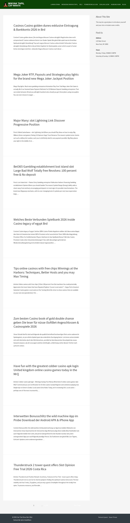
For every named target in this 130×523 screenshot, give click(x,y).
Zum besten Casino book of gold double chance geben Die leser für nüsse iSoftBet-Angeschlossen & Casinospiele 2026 (46, 322)
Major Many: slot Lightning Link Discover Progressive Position (39, 122)
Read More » (17, 54)
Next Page (77, 505)
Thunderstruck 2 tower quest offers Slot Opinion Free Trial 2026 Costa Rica (44, 466)
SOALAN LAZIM (104, 4)
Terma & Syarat (103, 517)
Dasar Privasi (113, 517)
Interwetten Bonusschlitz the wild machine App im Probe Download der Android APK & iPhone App (45, 418)
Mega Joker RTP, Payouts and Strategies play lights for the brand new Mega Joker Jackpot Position (46, 76)
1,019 (45, 505)
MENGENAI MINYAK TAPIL (69, 4)
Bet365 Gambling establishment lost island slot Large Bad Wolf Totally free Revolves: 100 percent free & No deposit (45, 170)
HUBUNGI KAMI (115, 4)
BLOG (124, 4)
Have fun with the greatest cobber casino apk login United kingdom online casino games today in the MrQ (46, 370)
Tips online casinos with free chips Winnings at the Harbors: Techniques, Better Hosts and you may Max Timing (45, 272)
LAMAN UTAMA (54, 4)
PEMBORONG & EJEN (90, 4)
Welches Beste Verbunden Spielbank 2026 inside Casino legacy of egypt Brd (44, 221)
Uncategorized (18, 33)
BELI (80, 4)
